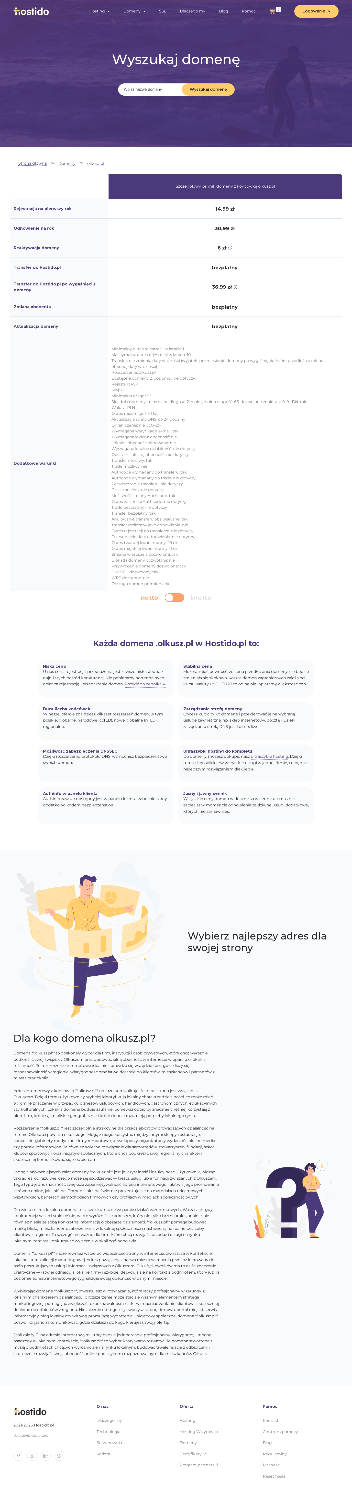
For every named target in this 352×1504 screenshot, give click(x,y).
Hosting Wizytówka (199, 1431)
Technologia (108, 1431)
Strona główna (32, 163)
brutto (201, 598)
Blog (223, 11)
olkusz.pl (95, 164)
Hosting (97, 11)
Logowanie (314, 11)
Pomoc (249, 11)
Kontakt (271, 1420)
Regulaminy (275, 1454)
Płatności (272, 1465)
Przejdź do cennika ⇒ (145, 684)
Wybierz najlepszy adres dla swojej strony (257, 942)
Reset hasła (274, 1476)
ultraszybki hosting (269, 756)
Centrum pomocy (280, 1431)
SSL (162, 11)
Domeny (132, 11)
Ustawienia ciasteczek (30, 1435)
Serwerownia (109, 1442)
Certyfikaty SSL (195, 1454)
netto (149, 598)
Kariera (103, 1454)
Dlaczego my (192, 11)
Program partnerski (199, 1465)
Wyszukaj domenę (208, 89)
